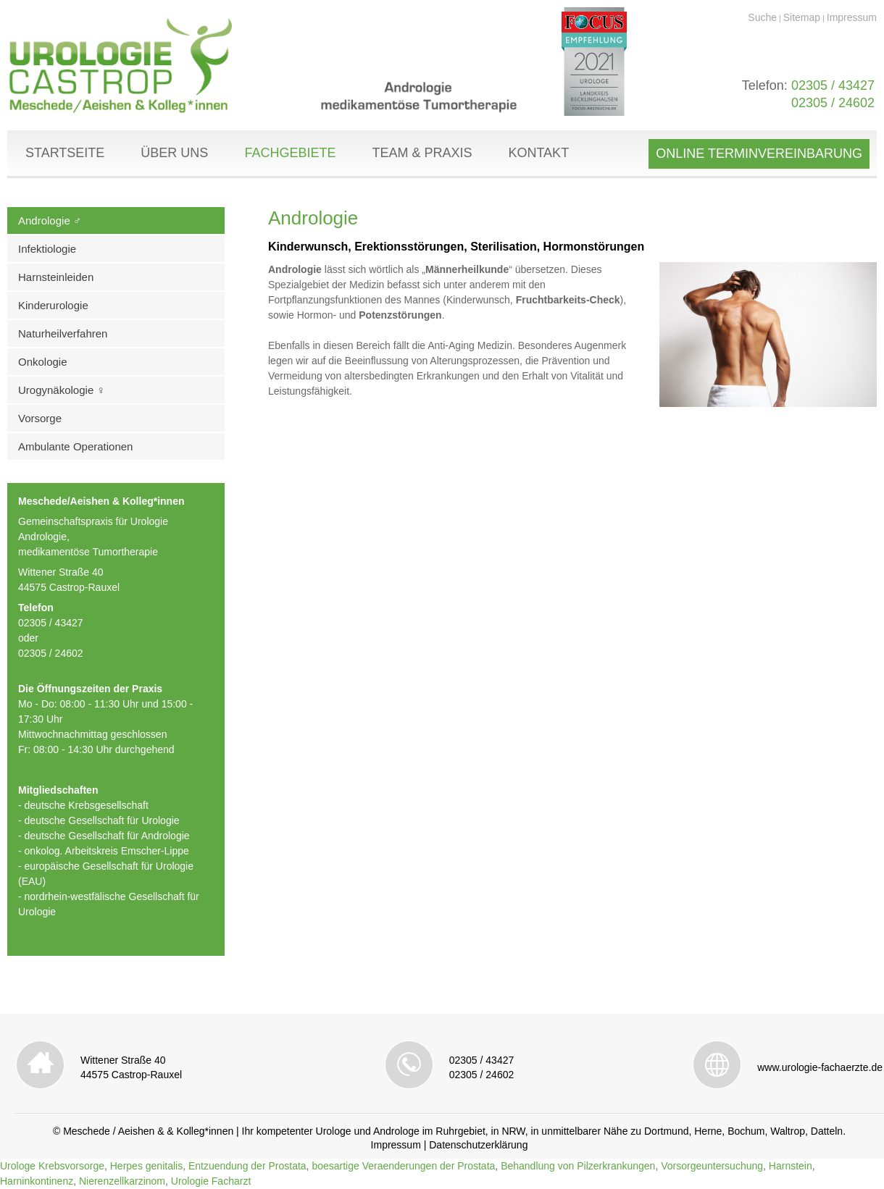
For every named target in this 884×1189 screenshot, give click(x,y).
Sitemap (801, 17)
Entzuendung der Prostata (247, 1166)
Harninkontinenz (36, 1181)
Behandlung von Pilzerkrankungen (578, 1166)
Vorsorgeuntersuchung (712, 1166)
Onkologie (42, 362)
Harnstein (790, 1166)
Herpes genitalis (146, 1166)
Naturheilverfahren (62, 333)
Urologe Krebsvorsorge (52, 1166)
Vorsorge (40, 418)
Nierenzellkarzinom (122, 1181)
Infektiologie (47, 249)
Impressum (852, 17)
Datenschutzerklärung (478, 1145)
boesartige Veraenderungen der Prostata (403, 1166)
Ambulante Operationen (75, 446)
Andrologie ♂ (49, 220)
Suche (762, 17)
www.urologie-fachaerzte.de (820, 1067)
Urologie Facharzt (211, 1181)
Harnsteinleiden (55, 277)
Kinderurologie (53, 305)
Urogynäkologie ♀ (61, 390)
